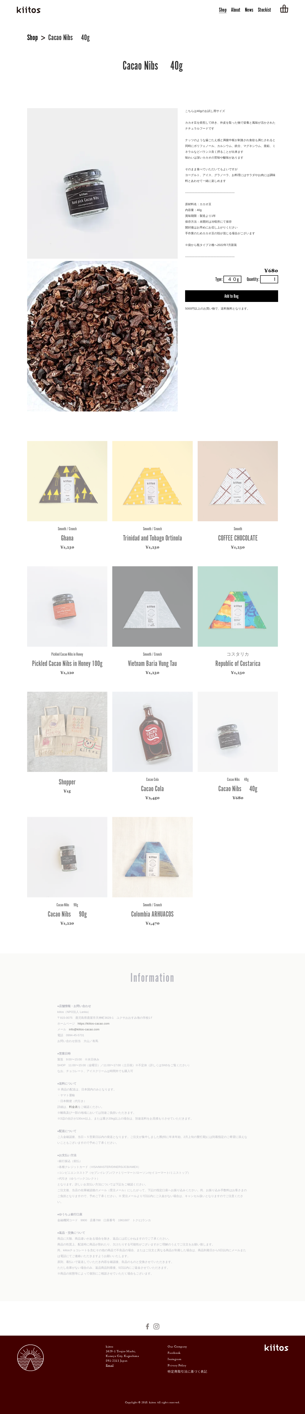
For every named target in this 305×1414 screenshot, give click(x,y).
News (249, 10)
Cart (284, 8)
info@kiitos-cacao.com (84, 1034)
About (235, 10)
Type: (228, 279)
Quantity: (262, 279)
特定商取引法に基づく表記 (187, 1372)
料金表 (73, 1111)
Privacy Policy (177, 1366)
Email (110, 1366)
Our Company (177, 1347)
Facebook (174, 1353)
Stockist (264, 10)
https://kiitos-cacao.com (94, 1028)
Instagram (174, 1359)
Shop (223, 10)
